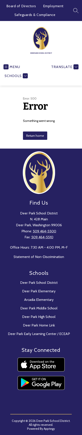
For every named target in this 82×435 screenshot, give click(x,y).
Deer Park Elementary (39, 291)
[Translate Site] (64, 67)
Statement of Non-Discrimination (39, 257)
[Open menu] (11, 67)
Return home (35, 136)
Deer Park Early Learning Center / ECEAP (39, 334)
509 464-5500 (44, 231)
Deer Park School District (39, 283)
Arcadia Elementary (39, 300)
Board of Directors (21, 6)
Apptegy (49, 429)
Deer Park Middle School (39, 308)
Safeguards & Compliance (35, 15)
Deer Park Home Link (39, 325)
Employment (53, 6)
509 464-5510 (42, 237)
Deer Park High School (39, 317)
